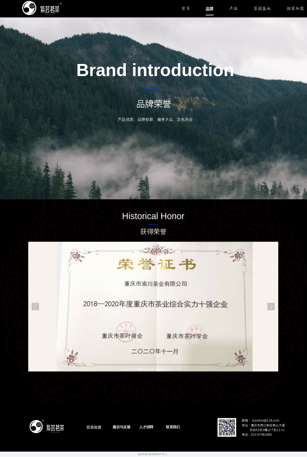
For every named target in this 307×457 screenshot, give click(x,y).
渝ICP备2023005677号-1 (152, 454)
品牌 (210, 9)
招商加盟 (295, 8)
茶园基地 (262, 8)
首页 (185, 8)
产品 (233, 8)
